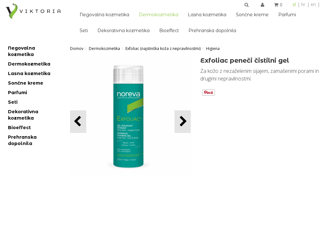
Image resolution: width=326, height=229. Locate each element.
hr (303, 4)
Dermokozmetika (158, 14)
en (313, 4)
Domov (76, 48)
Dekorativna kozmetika (123, 30)
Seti (84, 30)
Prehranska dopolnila (212, 30)
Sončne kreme (252, 14)
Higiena (213, 48)
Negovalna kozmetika (104, 14)
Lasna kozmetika (207, 14)
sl (294, 4)
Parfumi (287, 14)
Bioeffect (169, 30)
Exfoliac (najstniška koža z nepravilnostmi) (163, 48)
